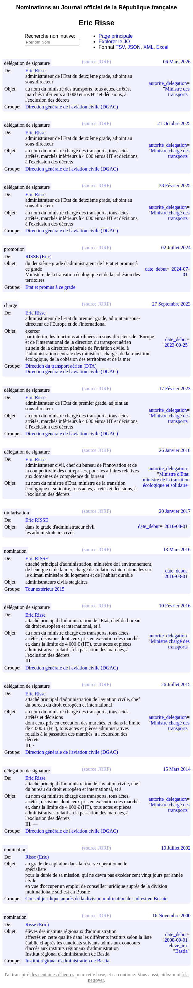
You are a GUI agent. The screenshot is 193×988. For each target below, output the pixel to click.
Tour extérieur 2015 (45, 589)
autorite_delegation (168, 83)
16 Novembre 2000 (171, 915)
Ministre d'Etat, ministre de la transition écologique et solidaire (166, 479)
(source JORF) (96, 61)
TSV (120, 47)
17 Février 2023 (175, 388)
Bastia (181, 951)
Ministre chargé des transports (170, 153)
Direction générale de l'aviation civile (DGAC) (71, 106)
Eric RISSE (39, 520)
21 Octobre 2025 (174, 123)
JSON (134, 47)
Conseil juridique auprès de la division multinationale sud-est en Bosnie (96, 898)
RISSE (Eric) (41, 256)
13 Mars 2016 (177, 549)
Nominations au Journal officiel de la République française (96, 7)
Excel (162, 47)
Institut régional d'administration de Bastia (67, 961)
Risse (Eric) (39, 856)
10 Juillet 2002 (176, 848)
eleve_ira (178, 945)
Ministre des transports (177, 91)
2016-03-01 (176, 576)
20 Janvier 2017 (175, 511)
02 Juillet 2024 (176, 247)
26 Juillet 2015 (176, 684)
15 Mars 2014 (177, 769)
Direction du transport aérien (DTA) (61, 366)
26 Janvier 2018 (175, 450)
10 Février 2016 (175, 605)
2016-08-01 (176, 526)
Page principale (115, 36)
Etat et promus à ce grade (50, 287)
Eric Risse (38, 70)
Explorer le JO (114, 41)
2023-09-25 (176, 345)
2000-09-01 (176, 940)
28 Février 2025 (175, 185)
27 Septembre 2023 (171, 303)
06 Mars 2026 (177, 61)
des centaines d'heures (52, 974)
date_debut (156, 269)
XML (148, 47)
